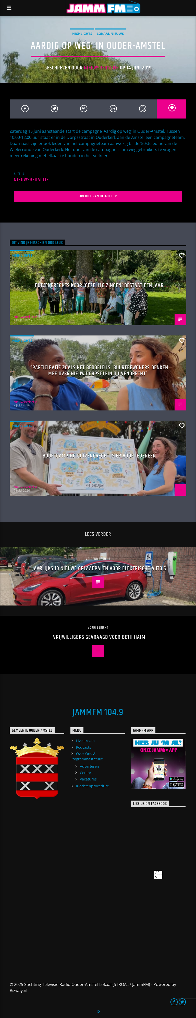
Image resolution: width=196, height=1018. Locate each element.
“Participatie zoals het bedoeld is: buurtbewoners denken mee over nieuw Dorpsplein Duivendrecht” (99, 370)
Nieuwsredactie (101, 68)
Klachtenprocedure (92, 786)
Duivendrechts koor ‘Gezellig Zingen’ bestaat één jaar (99, 285)
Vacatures (88, 779)
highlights (82, 33)
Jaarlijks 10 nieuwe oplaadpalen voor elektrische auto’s (99, 568)
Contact (86, 772)
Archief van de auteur (98, 196)
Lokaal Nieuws (110, 33)
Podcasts (83, 747)
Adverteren (89, 766)
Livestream (85, 740)
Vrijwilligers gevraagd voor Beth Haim (99, 637)
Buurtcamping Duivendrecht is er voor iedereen (99, 455)
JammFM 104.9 (97, 712)
